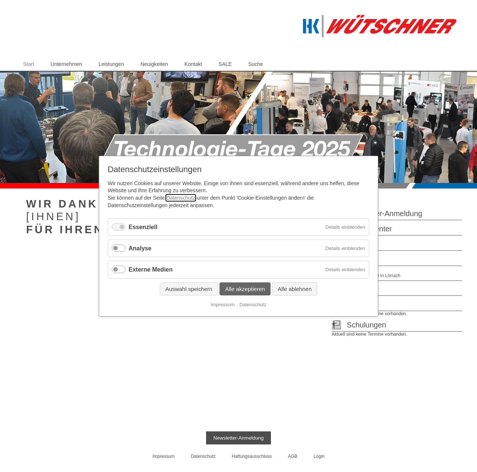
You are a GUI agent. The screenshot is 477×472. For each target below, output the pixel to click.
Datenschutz (180, 198)
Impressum (222, 304)
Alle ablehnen (295, 288)
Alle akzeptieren (245, 288)
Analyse (140, 248)
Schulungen (366, 325)
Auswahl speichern (188, 288)
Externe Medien (151, 269)
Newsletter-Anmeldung (384, 213)
